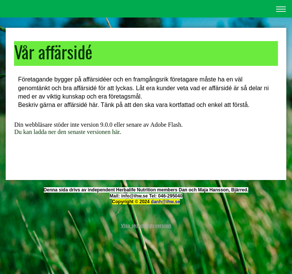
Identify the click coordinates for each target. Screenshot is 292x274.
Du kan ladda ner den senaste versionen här (66, 132)
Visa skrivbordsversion (146, 225)
